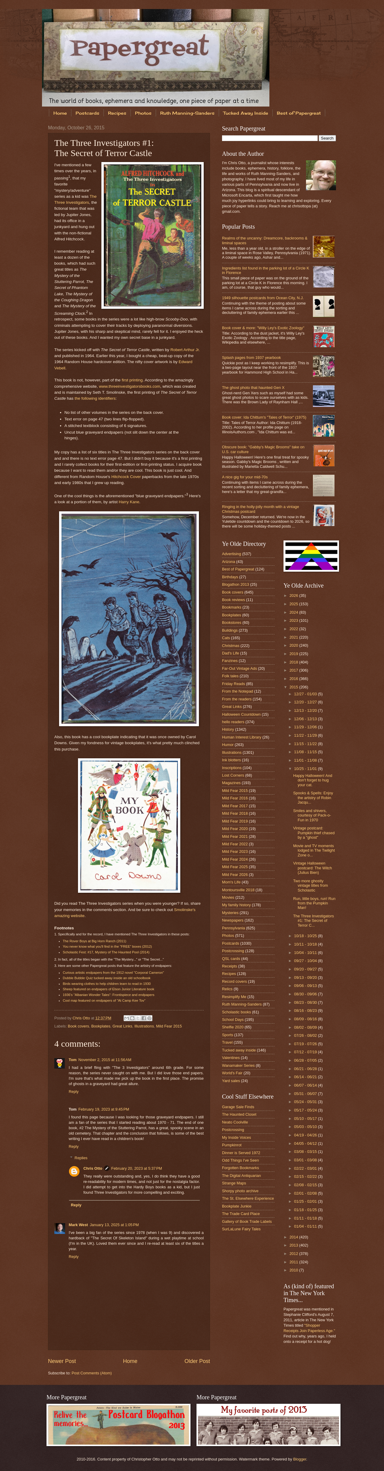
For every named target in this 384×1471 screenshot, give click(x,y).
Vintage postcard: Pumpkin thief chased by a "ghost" (313, 833)
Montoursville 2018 (238, 890)
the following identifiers (95, 398)
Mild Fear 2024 (235, 859)
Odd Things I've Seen (240, 1160)
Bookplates (100, 1026)
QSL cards (231, 958)
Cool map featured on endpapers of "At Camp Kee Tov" (104, 1000)
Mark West (78, 1225)
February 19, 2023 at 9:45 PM (103, 1109)
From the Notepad (237, 691)
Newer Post (62, 1361)
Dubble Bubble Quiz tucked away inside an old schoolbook (106, 978)
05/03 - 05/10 (306, 1126)
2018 (294, 662)
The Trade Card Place (241, 1213)
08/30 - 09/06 (306, 994)
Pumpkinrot (232, 1145)
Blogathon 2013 (235, 584)
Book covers (78, 1026)
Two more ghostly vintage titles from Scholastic (310, 885)
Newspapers (233, 920)
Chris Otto (82, 1018)
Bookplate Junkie (236, 1206)
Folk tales (230, 676)
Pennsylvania (233, 928)
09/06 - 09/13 (306, 985)
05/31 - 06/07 (306, 1093)
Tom (72, 1059)
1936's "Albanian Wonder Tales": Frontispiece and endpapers (108, 995)
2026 (294, 595)
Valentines (231, 1057)
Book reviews (233, 599)
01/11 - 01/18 (306, 1218)
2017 (294, 670)
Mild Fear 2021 (235, 836)
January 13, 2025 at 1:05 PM (114, 1225)
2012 (294, 1253)
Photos (143, 113)
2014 (294, 1237)
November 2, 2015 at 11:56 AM (104, 1059)
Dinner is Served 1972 (241, 1153)
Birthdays (230, 577)
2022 (294, 629)
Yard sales (231, 1080)
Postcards (87, 113)
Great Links (122, 1026)
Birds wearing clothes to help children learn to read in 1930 (107, 983)
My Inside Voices (236, 1137)
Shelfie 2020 (233, 1027)
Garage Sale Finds (238, 1107)
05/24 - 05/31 (306, 1101)
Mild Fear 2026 (235, 874)
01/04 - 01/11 (306, 1226)
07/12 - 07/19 (306, 1052)
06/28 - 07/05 (306, 1060)
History (228, 729)
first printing (132, 380)
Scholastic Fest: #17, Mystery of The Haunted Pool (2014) (106, 952)
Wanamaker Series (238, 1065)
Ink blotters (231, 760)
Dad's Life (230, 653)
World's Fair (232, 1073)
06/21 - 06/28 (306, 1068)
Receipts (229, 966)
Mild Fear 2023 (235, 851)
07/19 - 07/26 (306, 1044)
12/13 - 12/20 (306, 710)
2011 (294, 1262)
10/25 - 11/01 (306, 768)
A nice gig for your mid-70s (245, 477)
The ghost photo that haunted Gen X (253, 387)
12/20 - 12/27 (306, 702)
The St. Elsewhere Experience (248, 1198)
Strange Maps (234, 1183)
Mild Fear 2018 (235, 813)
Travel (227, 1042)
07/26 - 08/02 (306, 1035)
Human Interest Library (241, 737)
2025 (294, 604)
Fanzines (230, 660)
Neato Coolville (235, 1122)
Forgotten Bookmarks (240, 1168)
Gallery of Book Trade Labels (247, 1221)
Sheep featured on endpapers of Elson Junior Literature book (108, 989)
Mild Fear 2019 (235, 821)
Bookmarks (231, 607)
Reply (74, 1091)
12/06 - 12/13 (306, 719)
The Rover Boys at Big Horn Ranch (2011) (94, 941)
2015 (294, 687)
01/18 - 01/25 (306, 1210)
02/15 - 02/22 (306, 1176)
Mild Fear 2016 (235, 798)
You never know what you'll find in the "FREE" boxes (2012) (107, 946)
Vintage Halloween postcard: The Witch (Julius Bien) (312, 868)
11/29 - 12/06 (306, 727)
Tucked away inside (239, 1050)
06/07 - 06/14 (306, 1085)
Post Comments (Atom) (92, 1373)
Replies (81, 1158)
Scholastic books (236, 1012)
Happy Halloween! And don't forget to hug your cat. (312, 780)
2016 (294, 678)
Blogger (299, 1459)
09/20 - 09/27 (306, 969)
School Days (233, 1019)
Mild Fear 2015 (169, 1026)
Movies (228, 897)
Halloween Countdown (241, 714)
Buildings (230, 630)
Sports (227, 1035)
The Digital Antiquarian (241, 1175)
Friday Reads (233, 683)
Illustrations (144, 1026)
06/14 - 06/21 (306, 1077)
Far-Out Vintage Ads (239, 668)
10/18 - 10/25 (306, 936)
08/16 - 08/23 (306, 1010)
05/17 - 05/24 (306, 1110)
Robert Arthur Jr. (185, 349)
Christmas (230, 645)
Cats (226, 638)
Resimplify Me (234, 996)
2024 (294, 612)
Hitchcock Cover (126, 476)
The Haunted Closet (239, 1114)
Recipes (117, 113)
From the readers (237, 699)
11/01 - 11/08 (306, 760)
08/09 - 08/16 (306, 1019)
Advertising (231, 554)
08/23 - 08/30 (306, 1002)
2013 (294, 1245)
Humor (228, 744)
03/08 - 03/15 (306, 1151)
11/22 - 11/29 (306, 735)
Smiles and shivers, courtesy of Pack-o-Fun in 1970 (312, 815)
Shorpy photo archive (240, 1191)
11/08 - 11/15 (306, 752)
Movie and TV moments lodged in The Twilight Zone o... (314, 850)
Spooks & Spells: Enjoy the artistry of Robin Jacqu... (313, 798)
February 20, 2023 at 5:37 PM (136, 1168)
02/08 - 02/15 (306, 1185)
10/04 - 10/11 (306, 952)
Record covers (234, 981)
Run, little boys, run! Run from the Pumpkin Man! (314, 903)
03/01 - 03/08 (306, 1160)
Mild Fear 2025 (235, 867)
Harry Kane (129, 502)
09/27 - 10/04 (306, 960)
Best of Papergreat (299, 113)
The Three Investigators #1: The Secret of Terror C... (313, 921)
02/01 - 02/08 (306, 1193)
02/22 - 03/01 (306, 1168)
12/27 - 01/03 (306, 694)
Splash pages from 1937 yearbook (251, 357)
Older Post (197, 1361)
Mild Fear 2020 (235, 828)
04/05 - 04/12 (306, 1143)
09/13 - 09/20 (306, 977)
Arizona (228, 561)
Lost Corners (233, 775)
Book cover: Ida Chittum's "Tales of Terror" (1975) (264, 417)
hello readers (233, 722)
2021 (294, 637)
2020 (294, 645)
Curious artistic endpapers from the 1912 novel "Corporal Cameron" (113, 972)
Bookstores (231, 622)
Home (60, 113)
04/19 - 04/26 (306, 1135)
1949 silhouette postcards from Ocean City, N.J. (263, 298)
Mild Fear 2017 (235, 806)
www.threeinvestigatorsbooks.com (129, 386)
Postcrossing (233, 951)
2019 (294, 653)
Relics (227, 989)
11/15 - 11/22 (306, 744)
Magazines (231, 783)
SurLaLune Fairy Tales (241, 1229)
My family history (236, 905)
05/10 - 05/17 (306, 1118)
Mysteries (230, 912)
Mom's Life (231, 882)
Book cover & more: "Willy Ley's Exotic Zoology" (263, 328)
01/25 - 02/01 (306, 1201)
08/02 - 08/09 (306, 1027)
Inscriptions (232, 768)
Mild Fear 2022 (235, 844)
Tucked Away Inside (245, 113)
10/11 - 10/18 (306, 944)
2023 (294, 620)
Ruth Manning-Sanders (187, 113)
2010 (294, 1270)
